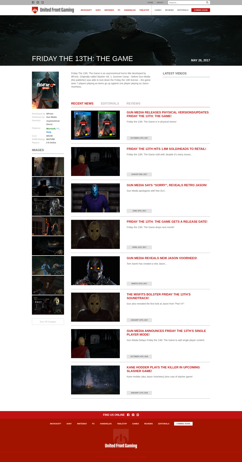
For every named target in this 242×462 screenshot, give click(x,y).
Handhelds (130, 10)
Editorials (182, 10)
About (160, 3)
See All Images (48, 321)
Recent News (82, 103)
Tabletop (144, 10)
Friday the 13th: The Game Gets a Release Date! (167, 221)
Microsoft (86, 10)
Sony (98, 10)
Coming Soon (201, 10)
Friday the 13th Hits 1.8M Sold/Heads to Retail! (166, 149)
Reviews (169, 10)
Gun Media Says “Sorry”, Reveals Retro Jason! (167, 185)
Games (158, 10)
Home (150, 3)
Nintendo (109, 10)
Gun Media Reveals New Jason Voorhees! (162, 258)
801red (143, 457)
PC (119, 10)
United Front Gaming (53, 10)
